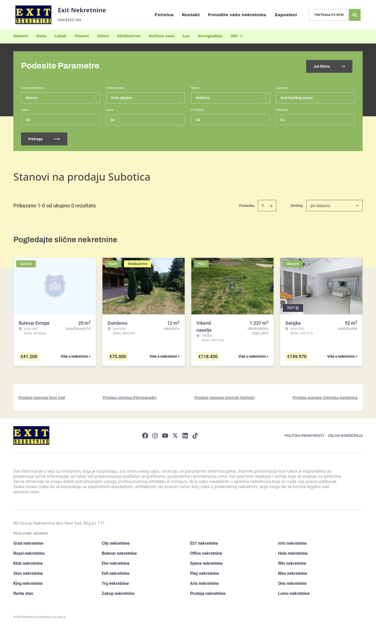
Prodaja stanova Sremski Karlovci (224, 396)
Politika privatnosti (304, 434)
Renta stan (23, 592)
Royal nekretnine (29, 552)
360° (236, 36)
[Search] (355, 15)
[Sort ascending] (263, 204)
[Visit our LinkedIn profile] (185, 434)
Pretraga (44, 138)
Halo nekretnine (293, 552)
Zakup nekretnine (118, 592)
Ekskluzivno (128, 36)
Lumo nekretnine (294, 592)
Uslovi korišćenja (345, 434)
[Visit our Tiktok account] (195, 434)
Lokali (60, 36)
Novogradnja (210, 36)
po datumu (320, 204)
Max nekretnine (292, 572)
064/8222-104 (69, 19)
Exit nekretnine (115, 572)
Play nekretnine (204, 572)
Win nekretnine (292, 562)
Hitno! (103, 36)
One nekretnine (292, 582)
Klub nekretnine (28, 562)
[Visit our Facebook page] (145, 434)
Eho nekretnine (116, 562)
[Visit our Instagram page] (155, 434)
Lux (186, 36)
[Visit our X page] (175, 434)
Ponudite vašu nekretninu (237, 15)
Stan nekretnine (28, 572)
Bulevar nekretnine (119, 552)
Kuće (41, 36)
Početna (164, 15)
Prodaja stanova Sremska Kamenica (325, 396)
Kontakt (191, 15)
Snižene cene (161, 36)
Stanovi (20, 36)
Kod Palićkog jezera (296, 97)
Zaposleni (286, 15)
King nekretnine (28, 582)
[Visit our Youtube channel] (165, 434)
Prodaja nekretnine (207, 592)
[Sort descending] (271, 204)
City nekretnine (116, 542)
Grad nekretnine (28, 542)
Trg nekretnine (115, 582)
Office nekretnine (206, 552)
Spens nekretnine (206, 562)
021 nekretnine (204, 542)
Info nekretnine (292, 542)
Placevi (81, 36)
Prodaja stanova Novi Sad (41, 396)
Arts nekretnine (204, 582)
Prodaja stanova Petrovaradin (130, 396)
